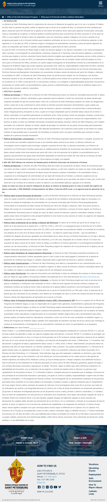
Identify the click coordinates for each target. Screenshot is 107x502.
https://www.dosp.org (90, 276)
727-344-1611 (50, 476)
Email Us (41, 482)
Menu (100, 4)
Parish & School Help (27, 443)
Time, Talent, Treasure (80, 443)
